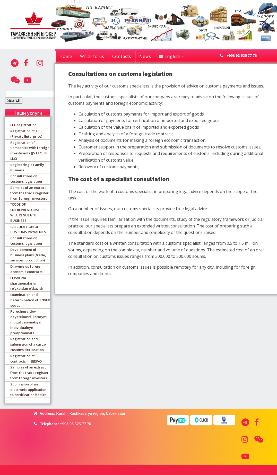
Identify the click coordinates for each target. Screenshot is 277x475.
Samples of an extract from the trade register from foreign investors (29, 193)
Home (65, 56)
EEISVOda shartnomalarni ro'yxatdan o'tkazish (26, 283)
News (145, 56)
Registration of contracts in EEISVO (26, 359)
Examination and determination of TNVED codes (30, 300)
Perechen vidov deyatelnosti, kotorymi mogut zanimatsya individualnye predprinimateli (28, 322)
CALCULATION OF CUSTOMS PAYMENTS (28, 229)
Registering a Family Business (27, 167)
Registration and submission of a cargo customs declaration (28, 344)
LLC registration (23, 124)
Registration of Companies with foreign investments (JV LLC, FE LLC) (29, 150)
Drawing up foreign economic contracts (26, 269)
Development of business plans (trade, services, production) (28, 255)
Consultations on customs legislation (26, 179)
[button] (237, 55)
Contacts (121, 56)
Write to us (92, 56)
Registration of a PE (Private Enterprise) (26, 134)
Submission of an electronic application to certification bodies (28, 389)
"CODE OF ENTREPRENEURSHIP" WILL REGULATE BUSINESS (27, 212)
